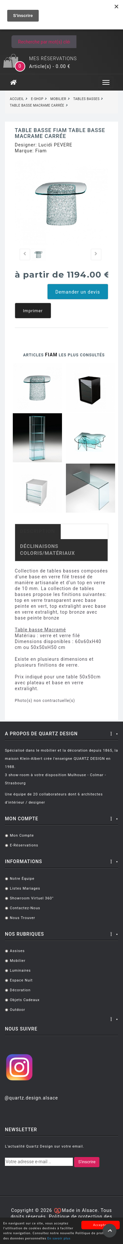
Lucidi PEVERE (55, 144)
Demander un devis (77, 292)
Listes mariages (25, 888)
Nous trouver (22, 918)
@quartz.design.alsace (31, 1097)
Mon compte (22, 835)
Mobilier (18, 961)
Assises (17, 951)
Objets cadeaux (25, 1000)
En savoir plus (59, 1239)
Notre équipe (22, 879)
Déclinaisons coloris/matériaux (47, 549)
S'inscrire (86, 1161)
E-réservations (24, 845)
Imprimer (33, 310)
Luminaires (20, 970)
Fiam (41, 150)
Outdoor (17, 1010)
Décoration (20, 990)
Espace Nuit (21, 980)
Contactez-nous (25, 908)
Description (37, 531)
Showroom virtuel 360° (32, 898)
